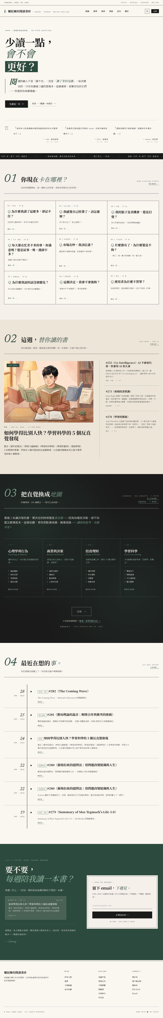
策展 (111, 11)
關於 (127, 11)
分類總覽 (102, 985)
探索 (103, 11)
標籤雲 (101, 989)
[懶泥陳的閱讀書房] (36, 11)
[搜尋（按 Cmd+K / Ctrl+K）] (147, 11)
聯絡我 (135, 985)
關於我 (135, 977)
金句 (119, 11)
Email (135, 993)
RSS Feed (136, 989)
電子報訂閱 (136, 981)
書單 (95, 11)
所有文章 (68, 977)
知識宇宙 (102, 977)
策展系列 (102, 981)
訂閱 (155, 11)
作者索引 (102, 993)
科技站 (101, 997)
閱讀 (87, 11)
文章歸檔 (68, 985)
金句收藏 (68, 989)
